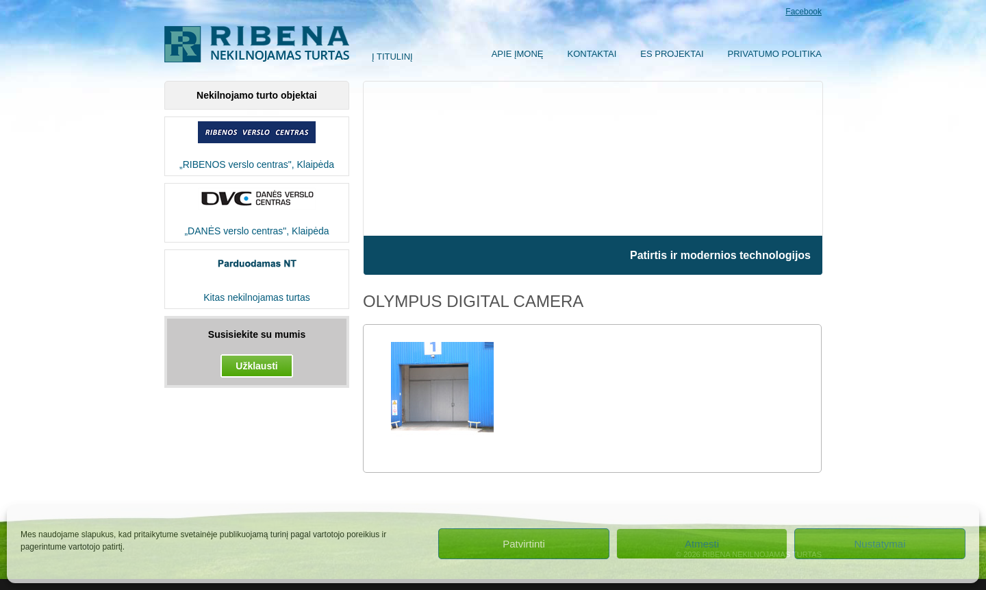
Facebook (803, 11)
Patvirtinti (524, 544)
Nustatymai (879, 544)
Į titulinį (392, 56)
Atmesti (702, 544)
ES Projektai (671, 54)
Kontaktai (592, 54)
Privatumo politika (775, 54)
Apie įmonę (518, 54)
